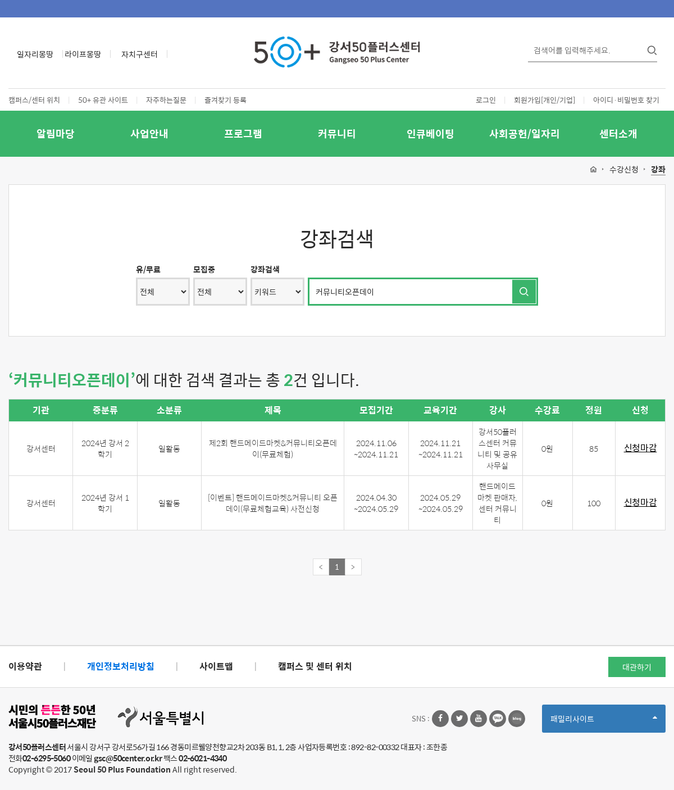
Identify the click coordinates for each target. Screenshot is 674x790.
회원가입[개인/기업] (544, 100)
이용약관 (25, 666)
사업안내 (149, 133)
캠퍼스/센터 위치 (34, 100)
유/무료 (148, 269)
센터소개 (618, 133)
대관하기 (637, 667)
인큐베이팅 (430, 133)
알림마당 (56, 133)
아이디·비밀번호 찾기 (626, 100)
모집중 (204, 269)
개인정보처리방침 (120, 666)
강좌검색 (265, 269)
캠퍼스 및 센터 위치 (315, 666)
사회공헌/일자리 (524, 133)
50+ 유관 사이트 (103, 100)
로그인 (486, 100)
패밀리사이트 (603, 722)
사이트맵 (216, 666)
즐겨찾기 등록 (225, 100)
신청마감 (640, 448)
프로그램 (243, 133)
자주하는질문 (166, 100)
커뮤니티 (337, 133)
